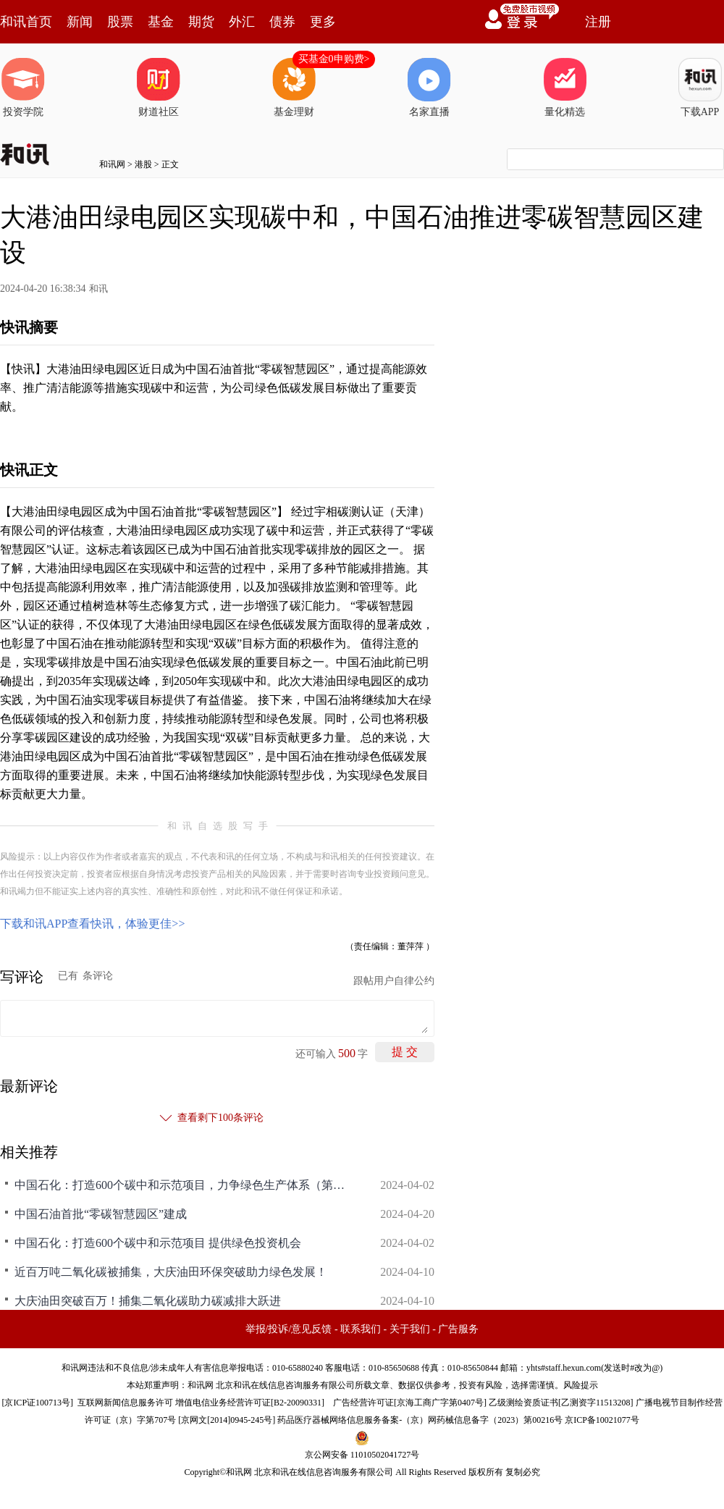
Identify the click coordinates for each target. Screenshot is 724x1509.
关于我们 (410, 1329)
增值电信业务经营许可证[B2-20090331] (249, 1402)
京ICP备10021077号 (602, 1420)
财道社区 (158, 87)
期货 (201, 21)
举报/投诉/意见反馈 (288, 1329)
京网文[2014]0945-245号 (226, 1420)
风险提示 (580, 1385)
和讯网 (112, 164)
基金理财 (294, 87)
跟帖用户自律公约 (393, 980)
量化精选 (564, 87)
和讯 (98, 288)
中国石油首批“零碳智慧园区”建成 (100, 1214)
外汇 (242, 21)
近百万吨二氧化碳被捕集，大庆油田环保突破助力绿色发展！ (170, 1272)
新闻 (80, 21)
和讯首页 (26, 21)
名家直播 (429, 87)
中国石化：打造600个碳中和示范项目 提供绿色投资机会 (157, 1243)
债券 (282, 21)
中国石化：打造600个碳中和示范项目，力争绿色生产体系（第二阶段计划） (181, 1185)
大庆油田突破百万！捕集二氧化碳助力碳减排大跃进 (147, 1301)
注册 (598, 21)
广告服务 (458, 1329)
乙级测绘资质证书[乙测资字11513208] (561, 1402)
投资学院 (23, 87)
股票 (120, 21)
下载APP (700, 87)
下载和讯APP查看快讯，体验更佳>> (92, 923)
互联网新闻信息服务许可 (125, 1402)
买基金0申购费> (334, 59)
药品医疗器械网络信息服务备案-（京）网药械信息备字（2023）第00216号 (420, 1420)
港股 (143, 164)
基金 (161, 21)
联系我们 (360, 1329)
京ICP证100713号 (37, 1402)
